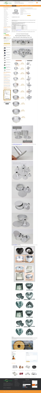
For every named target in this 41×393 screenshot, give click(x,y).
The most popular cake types (6, 79)
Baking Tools (5, 20)
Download (9, 391)
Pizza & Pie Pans (5, 16)
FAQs (11, 391)
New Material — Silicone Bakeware (7, 26)
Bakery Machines (5, 23)
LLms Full (21, 391)
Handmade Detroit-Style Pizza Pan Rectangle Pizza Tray (8, 65)
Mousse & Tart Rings (6, 19)
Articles (4, 391)
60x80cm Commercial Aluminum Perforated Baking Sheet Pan (8, 67)
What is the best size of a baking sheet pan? (7, 73)
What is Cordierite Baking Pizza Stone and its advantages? (7, 76)
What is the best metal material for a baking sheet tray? (7, 87)
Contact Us (16, 391)
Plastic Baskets (5, 25)
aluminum (13, 351)
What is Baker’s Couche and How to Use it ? (7, 84)
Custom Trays (5, 22)
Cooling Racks (5, 18)
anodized (15, 351)
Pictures (14, 391)
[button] (10, 95)
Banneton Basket (5, 24)
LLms (19, 391)
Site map (7, 391)
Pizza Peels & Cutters (6, 21)
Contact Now (7, 34)
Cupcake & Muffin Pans (17, 383)
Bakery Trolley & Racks (6, 17)
